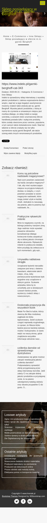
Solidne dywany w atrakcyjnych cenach (21, 436)
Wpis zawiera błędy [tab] (12, 153)
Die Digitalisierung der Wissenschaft (19, 438)
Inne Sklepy (35, 36)
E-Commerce (19, 36)
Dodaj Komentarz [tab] (11, 148)
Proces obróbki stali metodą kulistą (19, 470)
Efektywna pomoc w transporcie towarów (21, 472)
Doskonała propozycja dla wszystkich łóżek (31, 306)
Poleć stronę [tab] (28, 148)
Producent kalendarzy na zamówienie (20, 464)
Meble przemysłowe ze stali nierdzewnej (21, 433)
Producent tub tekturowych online (18, 467)
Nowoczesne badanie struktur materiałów (22, 461)
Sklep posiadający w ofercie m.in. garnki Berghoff (19, 9)
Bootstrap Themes (10, 496)
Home (6, 36)
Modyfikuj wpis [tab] (30, 153)
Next (44, 13)
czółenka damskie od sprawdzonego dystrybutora (28, 351)
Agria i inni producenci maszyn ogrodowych (23, 419)
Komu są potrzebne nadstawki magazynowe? (30, 174)
